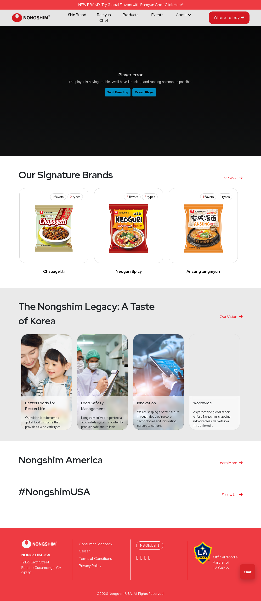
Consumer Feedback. (96, 544)
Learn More (230, 462)
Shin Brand (77, 14)
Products (130, 14)
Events (157, 14)
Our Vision (231, 316)
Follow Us (232, 494)
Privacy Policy (90, 565)
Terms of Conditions (95, 558)
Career (84, 551)
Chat (248, 572)
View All (233, 177)
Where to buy (229, 17)
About (184, 14)
